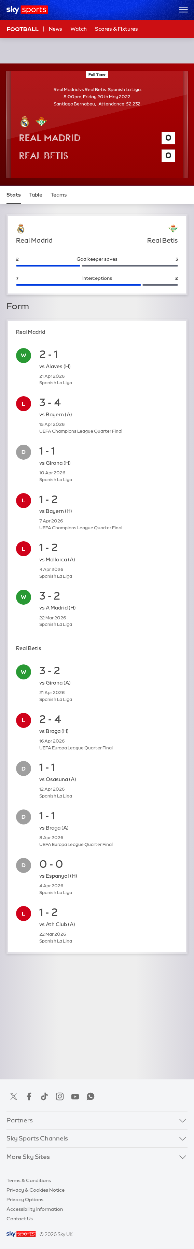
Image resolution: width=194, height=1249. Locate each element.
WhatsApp (90, 1096)
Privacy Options (24, 1199)
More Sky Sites (28, 1157)
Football (23, 29)
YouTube (75, 1096)
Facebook (29, 1096)
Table (35, 194)
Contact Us (19, 1218)
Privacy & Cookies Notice (35, 1190)
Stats (13, 194)
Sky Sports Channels (37, 1138)
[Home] (27, 9)
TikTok (44, 1096)
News (55, 28)
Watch (78, 28)
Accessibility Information (34, 1209)
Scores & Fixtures (116, 28)
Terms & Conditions (28, 1180)
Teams (59, 194)
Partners (19, 1120)
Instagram (60, 1096)
